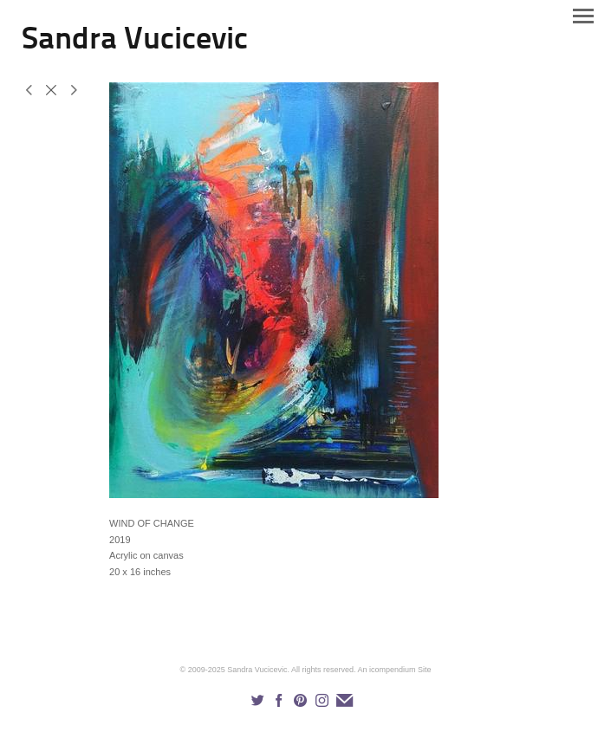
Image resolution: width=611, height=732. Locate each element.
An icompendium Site (394, 669)
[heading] (135, 45)
